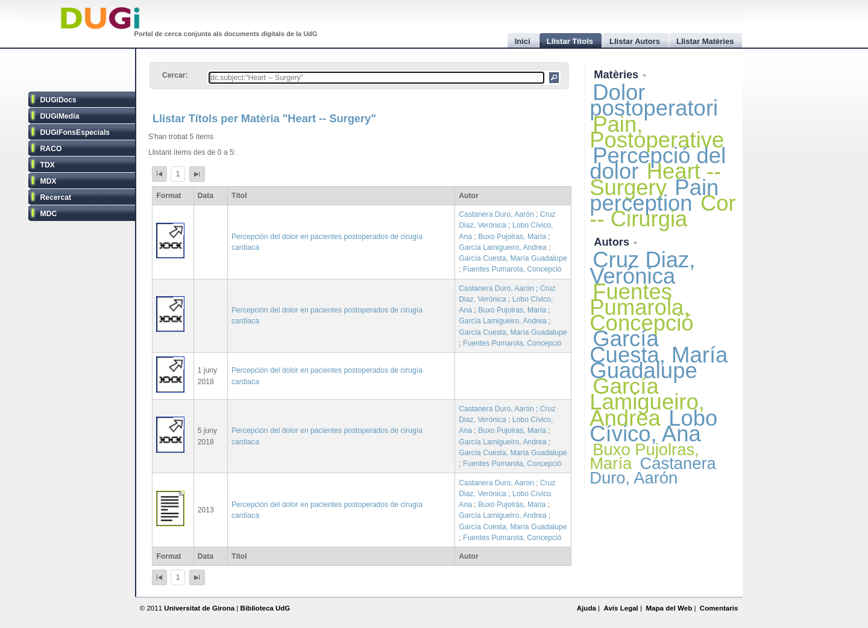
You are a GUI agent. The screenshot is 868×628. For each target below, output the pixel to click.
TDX (47, 165)
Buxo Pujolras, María (512, 236)
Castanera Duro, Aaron (496, 483)
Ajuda (586, 608)
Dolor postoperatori (654, 100)
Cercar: (175, 75)
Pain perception (654, 195)
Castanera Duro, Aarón (496, 214)
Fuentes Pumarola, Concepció (512, 269)
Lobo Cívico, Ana (653, 426)
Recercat (55, 197)
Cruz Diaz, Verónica (642, 267)
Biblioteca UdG (266, 608)
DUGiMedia (60, 116)
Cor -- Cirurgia (662, 211)
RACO (51, 149)
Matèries (617, 74)
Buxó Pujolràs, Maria (512, 504)
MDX (48, 181)
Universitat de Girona (199, 608)
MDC (48, 214)
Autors (613, 241)
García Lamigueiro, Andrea (502, 247)
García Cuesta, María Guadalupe (513, 258)
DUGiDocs (58, 100)
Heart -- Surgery (655, 179)
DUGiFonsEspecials (75, 132)
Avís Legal (620, 608)
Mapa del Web (669, 608)
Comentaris (719, 608)
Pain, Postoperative (657, 132)
